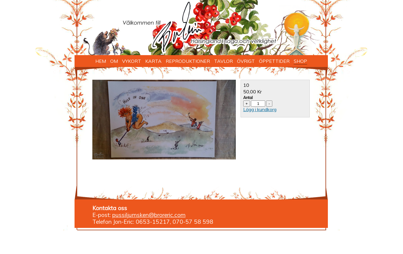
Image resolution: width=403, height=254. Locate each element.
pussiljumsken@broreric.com (149, 214)
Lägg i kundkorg (259, 109)
